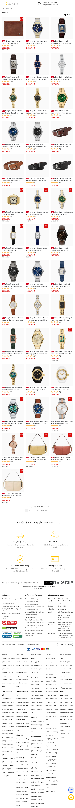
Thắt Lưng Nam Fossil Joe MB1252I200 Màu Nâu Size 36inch (61, 146)
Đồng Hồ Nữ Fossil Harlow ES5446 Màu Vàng (12, 213)
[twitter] (67, 582)
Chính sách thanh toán (32, 609)
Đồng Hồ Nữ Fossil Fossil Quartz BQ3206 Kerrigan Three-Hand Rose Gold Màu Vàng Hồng (13, 459)
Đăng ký (49, 583)
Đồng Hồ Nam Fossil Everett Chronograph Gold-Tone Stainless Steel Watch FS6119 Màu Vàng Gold (37, 353)
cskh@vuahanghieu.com (65, 612)
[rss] (71, 582)
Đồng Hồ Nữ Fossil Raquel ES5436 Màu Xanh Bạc (36, 249)
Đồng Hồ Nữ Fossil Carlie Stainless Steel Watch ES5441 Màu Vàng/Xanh (12, 112)
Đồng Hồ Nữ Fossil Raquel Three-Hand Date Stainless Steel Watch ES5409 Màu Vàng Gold (61, 353)
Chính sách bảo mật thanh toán (34, 612)
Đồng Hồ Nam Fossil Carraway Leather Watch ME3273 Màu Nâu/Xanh (62, 42)
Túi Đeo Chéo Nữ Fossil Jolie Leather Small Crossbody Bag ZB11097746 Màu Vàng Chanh (36, 459)
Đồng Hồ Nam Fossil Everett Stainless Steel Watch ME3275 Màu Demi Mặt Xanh (37, 42)
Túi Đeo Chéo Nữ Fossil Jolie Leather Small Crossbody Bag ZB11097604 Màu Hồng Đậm (62, 459)
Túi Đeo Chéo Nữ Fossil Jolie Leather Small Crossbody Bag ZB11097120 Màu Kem (12, 495)
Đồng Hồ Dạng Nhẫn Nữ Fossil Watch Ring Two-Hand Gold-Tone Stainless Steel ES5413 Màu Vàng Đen (36, 389)
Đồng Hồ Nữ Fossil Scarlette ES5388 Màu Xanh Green (62, 213)
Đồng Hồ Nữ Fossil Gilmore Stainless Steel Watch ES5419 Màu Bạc (61, 78)
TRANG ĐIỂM (49, 674)
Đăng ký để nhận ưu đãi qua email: (11, 583)
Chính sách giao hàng (31, 604)
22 (37, 510)
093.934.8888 (52, 2)
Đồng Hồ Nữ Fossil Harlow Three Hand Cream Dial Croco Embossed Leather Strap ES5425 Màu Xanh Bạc (61, 285)
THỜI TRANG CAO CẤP (7, 693)
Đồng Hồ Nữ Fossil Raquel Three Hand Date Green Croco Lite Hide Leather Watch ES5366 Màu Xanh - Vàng (12, 353)
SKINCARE (20, 655)
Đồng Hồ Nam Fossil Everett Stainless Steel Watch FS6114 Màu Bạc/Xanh (13, 423)
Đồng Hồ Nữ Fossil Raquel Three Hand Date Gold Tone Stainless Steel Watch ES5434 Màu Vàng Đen (61, 319)
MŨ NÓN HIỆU (21, 758)
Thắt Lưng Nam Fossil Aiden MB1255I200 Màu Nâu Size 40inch (13, 179)
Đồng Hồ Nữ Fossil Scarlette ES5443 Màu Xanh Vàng (37, 213)
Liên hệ (4, 619)
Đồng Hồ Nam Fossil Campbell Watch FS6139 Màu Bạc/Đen (36, 146)
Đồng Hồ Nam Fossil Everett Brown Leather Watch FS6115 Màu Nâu (37, 423)
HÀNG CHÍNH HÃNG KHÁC (66, 689)
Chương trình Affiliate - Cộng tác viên (12, 610)
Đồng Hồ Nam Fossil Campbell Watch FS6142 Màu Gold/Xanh (60, 112)
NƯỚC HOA (34, 677)
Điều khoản (20, 644)
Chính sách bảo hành (31, 601)
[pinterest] (62, 582)
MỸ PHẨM (34, 768)
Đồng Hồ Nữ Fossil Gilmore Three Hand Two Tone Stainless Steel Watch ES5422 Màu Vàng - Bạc (37, 319)
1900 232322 (53, 4)
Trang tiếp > (45, 510)
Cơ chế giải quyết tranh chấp (34, 620)
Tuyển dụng (5, 616)
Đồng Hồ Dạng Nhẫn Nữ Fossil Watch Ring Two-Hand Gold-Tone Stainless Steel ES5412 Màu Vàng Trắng (60, 389)
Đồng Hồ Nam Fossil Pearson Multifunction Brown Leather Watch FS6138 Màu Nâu (61, 249)
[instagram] (58, 582)
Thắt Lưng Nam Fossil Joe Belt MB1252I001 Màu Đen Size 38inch (61, 179)
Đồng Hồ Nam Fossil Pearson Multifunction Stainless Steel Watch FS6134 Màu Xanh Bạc (36, 285)
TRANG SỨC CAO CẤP (65, 656)
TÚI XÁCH (5, 655)
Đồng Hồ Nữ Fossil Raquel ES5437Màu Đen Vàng (12, 249)
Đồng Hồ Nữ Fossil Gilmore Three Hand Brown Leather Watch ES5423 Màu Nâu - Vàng (13, 319)
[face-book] (54, 582)
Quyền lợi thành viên (31, 628)
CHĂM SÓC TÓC (36, 737)
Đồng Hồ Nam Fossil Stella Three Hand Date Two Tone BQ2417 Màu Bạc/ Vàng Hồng (62, 423)
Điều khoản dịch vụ (31, 617)
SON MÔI (48, 655)
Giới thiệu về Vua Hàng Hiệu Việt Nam (12, 600)
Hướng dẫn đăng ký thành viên (34, 625)
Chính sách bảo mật (31, 614)
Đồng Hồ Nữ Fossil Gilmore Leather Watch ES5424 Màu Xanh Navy (37, 78)
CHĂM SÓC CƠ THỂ (22, 787)
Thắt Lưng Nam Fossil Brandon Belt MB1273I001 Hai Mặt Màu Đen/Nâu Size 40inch (36, 179)
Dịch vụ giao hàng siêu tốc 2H (34, 622)
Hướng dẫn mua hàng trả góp (34, 630)
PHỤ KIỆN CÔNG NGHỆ (36, 656)
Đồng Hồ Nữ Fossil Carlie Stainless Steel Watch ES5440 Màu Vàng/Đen (36, 112)
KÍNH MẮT (34, 717)
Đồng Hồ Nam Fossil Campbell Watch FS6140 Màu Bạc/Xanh (11, 146)
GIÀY (47, 724)
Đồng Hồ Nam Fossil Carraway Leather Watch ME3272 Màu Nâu (13, 78)
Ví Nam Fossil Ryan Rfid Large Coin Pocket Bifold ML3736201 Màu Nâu (11, 42)
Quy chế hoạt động (8, 603)
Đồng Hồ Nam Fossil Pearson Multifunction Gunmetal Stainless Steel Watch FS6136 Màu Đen (12, 285)
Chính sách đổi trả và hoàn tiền (34, 607)
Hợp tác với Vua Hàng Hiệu (10, 606)
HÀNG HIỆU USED (36, 763)
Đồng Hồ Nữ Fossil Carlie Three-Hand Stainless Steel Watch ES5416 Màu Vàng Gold (12, 389)
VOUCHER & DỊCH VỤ (22, 693)
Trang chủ (5, 8)
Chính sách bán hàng (31, 599)
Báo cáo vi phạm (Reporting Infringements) (33, 634)
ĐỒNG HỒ (20, 735)
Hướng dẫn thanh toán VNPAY (11, 613)
